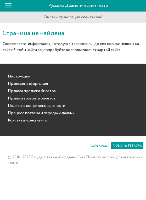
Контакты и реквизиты (27, 120)
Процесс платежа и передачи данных (41, 113)
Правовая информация (28, 83)
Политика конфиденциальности (36, 105)
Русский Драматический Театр (78, 5)
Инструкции (19, 76)
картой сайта (109, 50)
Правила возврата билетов (31, 98)
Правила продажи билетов (32, 91)
